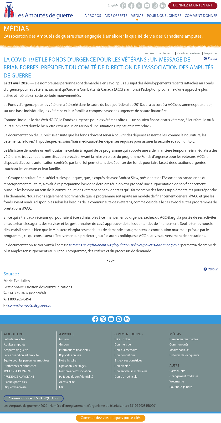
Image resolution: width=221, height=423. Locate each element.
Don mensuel (122, 344)
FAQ (61, 387)
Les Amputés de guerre (38, 10)
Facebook (95, 319)
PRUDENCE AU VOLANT (19, 376)
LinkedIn (126, 319)
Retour (210, 59)
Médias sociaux (179, 350)
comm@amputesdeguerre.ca (29, 306)
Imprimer (210, 53)
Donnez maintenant (193, 5)
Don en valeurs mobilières (130, 371)
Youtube (111, 319)
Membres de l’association (75, 371)
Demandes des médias (184, 339)
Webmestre (177, 381)
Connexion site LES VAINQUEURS (33, 398)
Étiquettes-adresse (15, 387)
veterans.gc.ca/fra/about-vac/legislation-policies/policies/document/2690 (124, 245)
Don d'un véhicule (125, 376)
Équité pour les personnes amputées (26, 360)
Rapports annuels (70, 355)
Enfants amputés (14, 339)
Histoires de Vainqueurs (184, 355)
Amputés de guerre (16, 350)
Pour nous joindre (181, 387)
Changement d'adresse (184, 376)
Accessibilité (67, 382)
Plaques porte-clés (15, 382)
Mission (64, 339)
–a (147, 53)
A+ (152, 53)
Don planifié (122, 366)
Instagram (119, 319)
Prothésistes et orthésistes (20, 366)
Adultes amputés (14, 344)
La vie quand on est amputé (21, 355)
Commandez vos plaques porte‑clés (111, 418)
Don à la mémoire (125, 350)
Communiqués (179, 344)
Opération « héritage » (73, 366)
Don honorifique (124, 355)
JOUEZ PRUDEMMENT (17, 371)
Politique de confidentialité (76, 376)
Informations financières (74, 350)
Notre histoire (67, 360)
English (113, 5)
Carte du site (177, 371)
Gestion (64, 344)
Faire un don (122, 339)
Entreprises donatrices (128, 360)
